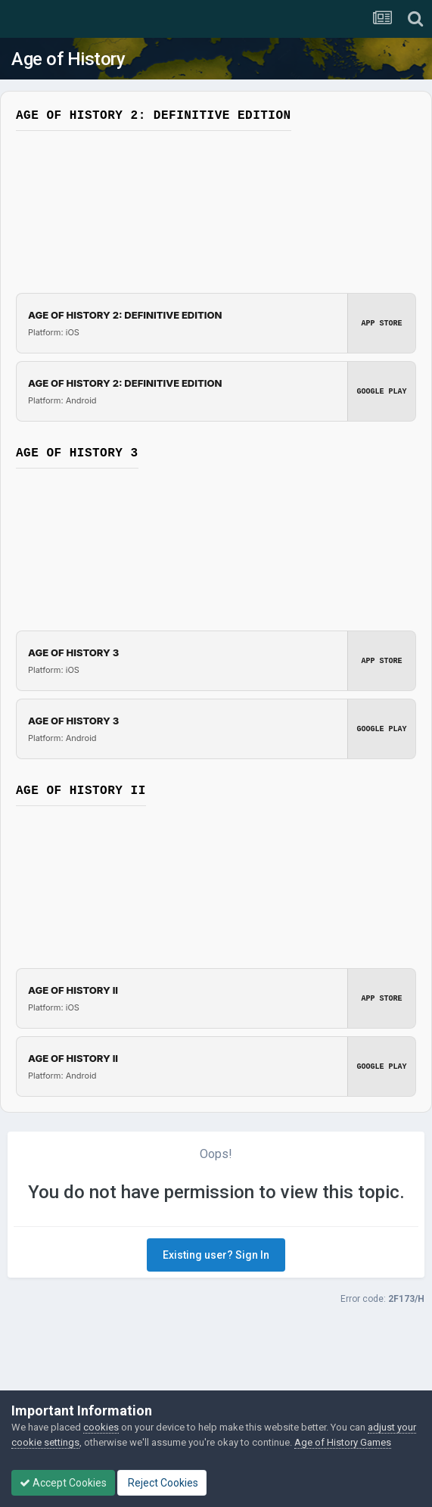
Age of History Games (342, 1442)
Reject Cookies (162, 1483)
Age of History (68, 59)
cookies (101, 1427)
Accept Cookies (63, 1483)
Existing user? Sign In (216, 1255)
